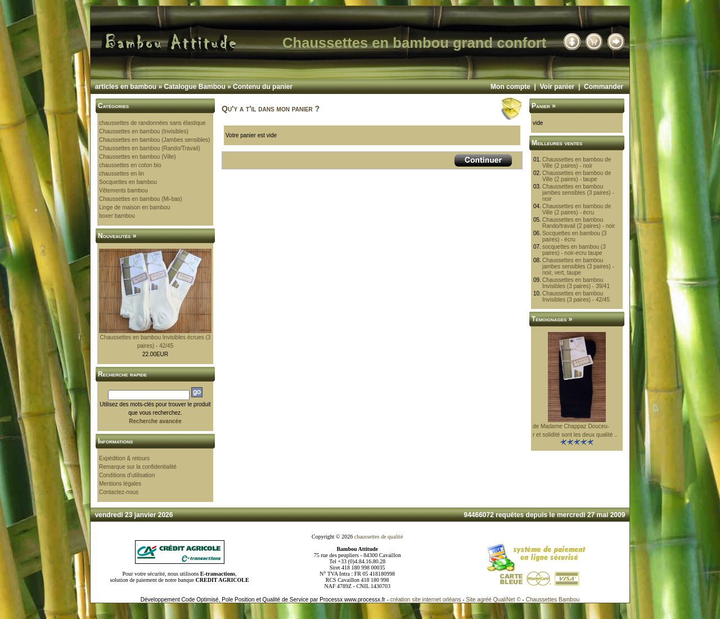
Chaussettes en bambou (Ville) (137, 157)
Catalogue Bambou (194, 87)
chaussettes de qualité (378, 536)
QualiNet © (507, 599)
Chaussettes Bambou (553, 599)
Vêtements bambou (123, 190)
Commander (603, 87)
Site (470, 599)
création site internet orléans (425, 599)
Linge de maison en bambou (134, 207)
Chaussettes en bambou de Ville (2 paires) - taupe (576, 176)
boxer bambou (117, 216)
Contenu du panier (262, 87)
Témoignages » (552, 319)
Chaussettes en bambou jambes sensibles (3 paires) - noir (578, 192)
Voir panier (556, 87)
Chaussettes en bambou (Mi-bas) (140, 199)
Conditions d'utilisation (127, 475)
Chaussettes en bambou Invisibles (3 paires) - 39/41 (576, 283)
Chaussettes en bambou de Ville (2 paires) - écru (576, 209)
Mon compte (510, 87)
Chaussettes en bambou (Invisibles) (143, 131)
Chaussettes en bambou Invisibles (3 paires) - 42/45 (576, 296)
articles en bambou (125, 87)
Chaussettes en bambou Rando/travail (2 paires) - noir (578, 223)
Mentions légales (120, 484)
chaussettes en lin (121, 174)
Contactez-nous (118, 492)
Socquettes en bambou (128, 182)
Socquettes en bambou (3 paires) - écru (574, 236)
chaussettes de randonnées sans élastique (152, 123)
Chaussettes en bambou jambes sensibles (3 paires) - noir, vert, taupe (578, 266)
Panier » (544, 106)
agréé (484, 599)
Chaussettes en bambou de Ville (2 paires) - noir (576, 162)
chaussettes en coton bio (130, 165)
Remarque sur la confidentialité (138, 467)
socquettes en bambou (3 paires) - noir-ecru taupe (574, 250)
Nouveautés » (117, 236)
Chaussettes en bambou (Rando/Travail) (149, 148)
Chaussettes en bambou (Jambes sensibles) (154, 140)
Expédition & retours (124, 458)
